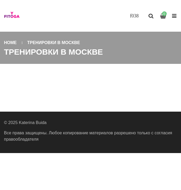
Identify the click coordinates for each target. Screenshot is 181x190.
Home (10, 42)
